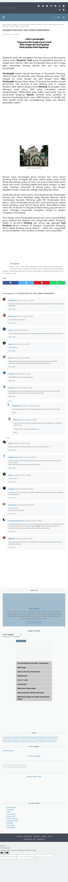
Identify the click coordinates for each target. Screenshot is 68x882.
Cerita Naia (7, 737)
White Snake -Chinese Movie (26, 688)
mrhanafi (11, 374)
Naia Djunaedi (34, 609)
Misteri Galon (21, 667)
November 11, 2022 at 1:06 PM (23, 387)
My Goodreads (9, 750)
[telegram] (59, 10)
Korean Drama (25, 737)
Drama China (30, 741)
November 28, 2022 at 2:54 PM (24, 489)
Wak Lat (10, 358)
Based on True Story (19, 741)
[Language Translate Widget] (12, 635)
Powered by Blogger (34, 756)
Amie (9, 330)
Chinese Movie (53, 737)
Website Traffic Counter (34, 777)
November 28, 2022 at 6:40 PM (25, 505)
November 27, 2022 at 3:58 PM (22, 475)
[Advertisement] (34, 121)
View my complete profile (34, 622)
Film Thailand (40, 741)
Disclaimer (37, 836)
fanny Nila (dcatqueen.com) (16, 521)
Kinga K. (10, 344)
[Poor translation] (6, 852)
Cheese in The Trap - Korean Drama (28, 672)
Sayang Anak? (22, 684)
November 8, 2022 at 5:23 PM (22, 344)
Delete (13, 309)
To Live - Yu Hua (22, 680)
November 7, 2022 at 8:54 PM (20, 330)
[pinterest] (63, 10)
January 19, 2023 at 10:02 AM (28, 420)
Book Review (15, 737)
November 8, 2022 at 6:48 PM (21, 358)
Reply (9, 309)
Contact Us (19, 836)
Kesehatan (34, 737)
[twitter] (43, 6)
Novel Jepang (7, 741)
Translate (15, 637)
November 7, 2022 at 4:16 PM (24, 316)
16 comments (15, 34)
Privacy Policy (28, 836)
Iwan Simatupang (51, 741)
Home (50, 836)
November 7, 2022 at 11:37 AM (25, 300)
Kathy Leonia (12, 316)
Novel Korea (11, 825)
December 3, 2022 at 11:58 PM (33, 521)
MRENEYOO (11, 538)
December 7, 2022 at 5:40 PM (24, 538)
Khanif (10, 443)
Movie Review (43, 737)
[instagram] (51, 6)
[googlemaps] (63, 6)
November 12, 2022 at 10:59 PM (26, 457)
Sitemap (44, 836)
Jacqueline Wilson (12, 821)
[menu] (4, 17)
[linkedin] (55, 6)
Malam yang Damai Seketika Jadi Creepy (30, 693)
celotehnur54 (12, 300)
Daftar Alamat (11, 827)
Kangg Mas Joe (16, 406)
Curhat (9, 812)
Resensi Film (11, 816)
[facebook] (38, 6)
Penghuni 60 (11, 489)
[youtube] (47, 6)
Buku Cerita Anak (12, 818)
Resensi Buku (11, 807)
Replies (10, 401)
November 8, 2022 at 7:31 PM (22, 374)
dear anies (11, 387)
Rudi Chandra (12, 505)
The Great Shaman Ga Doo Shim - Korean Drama (33, 663)
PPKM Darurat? (22, 676)
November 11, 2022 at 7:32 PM (21, 443)
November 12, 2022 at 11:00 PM (30, 406)
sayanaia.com (41, 839)
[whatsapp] (59, 6)
